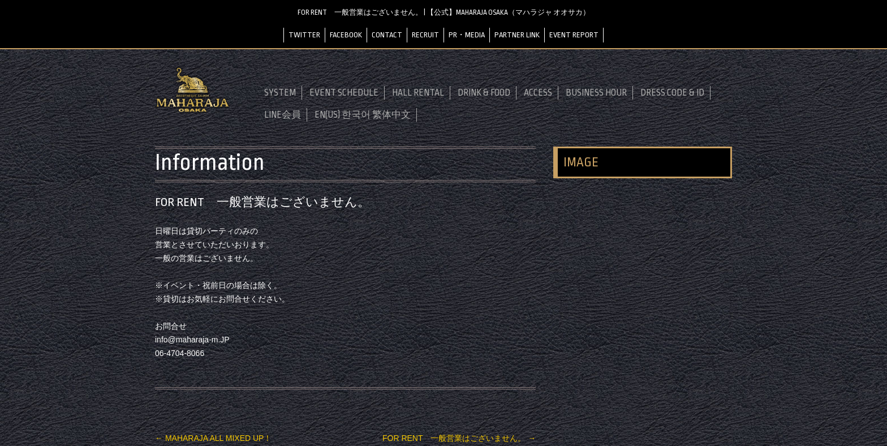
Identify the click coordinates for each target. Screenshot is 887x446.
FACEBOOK (346, 35)
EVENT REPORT (573, 35)
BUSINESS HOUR (596, 93)
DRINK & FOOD (484, 93)
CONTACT (387, 35)
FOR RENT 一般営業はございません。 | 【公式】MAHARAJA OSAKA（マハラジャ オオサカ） (444, 12)
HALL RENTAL (418, 93)
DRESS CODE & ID (672, 93)
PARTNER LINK (517, 35)
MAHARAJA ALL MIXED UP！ (213, 438)
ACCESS (538, 93)
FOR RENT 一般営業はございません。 (459, 438)
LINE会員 (282, 115)
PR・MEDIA (467, 35)
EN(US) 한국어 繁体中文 (363, 115)
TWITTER (304, 35)
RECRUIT (425, 35)
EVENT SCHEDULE (343, 93)
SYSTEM (280, 93)
